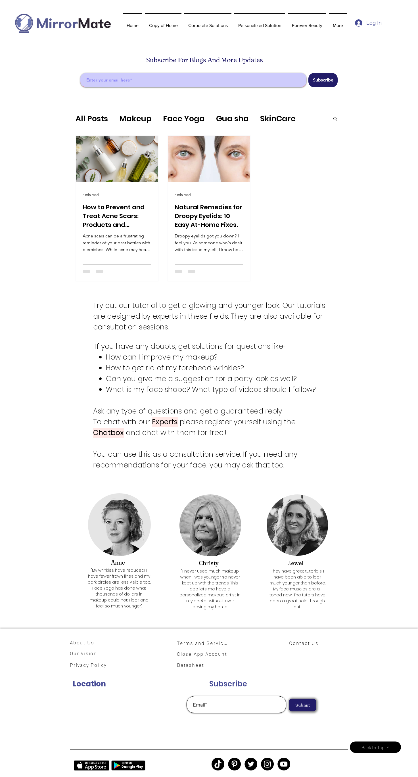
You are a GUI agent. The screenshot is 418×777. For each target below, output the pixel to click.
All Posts (92, 118)
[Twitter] (250, 764)
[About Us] (84, 642)
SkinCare (278, 118)
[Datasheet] (194, 665)
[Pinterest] (234, 764)
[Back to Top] (375, 747)
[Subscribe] (323, 80)
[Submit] (302, 705)
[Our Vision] (85, 653)
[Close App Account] (205, 654)
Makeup (135, 118)
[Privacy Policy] (91, 665)
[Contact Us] (306, 643)
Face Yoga (184, 118)
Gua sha (232, 118)
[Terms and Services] (204, 643)
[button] (208, 23)
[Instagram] (267, 764)
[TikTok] (218, 764)
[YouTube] (283, 764)
